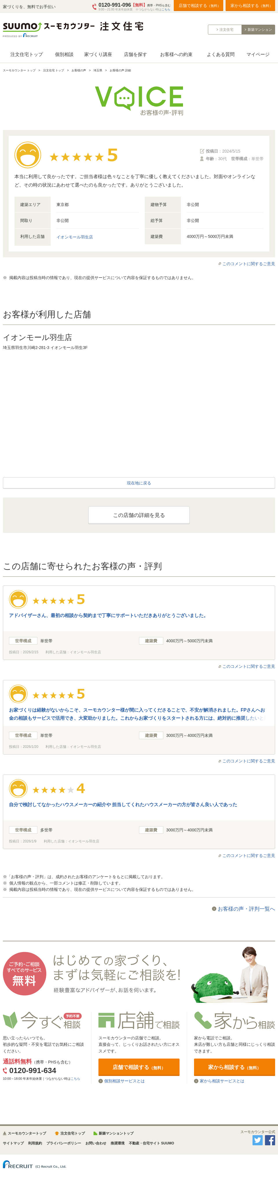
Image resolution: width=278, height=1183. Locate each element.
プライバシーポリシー (63, 1143)
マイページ (258, 54)
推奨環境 (118, 1143)
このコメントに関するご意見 (248, 264)
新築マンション (260, 30)
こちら (166, 9)
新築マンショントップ (116, 1133)
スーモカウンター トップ (19, 70)
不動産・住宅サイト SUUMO (151, 1143)
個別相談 (64, 54)
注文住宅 (226, 30)
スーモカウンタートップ (27, 1133)
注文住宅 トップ (53, 70)
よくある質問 (221, 54)
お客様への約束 (176, 54)
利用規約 (35, 1143)
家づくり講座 (98, 54)
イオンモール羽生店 (74, 237)
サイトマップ (13, 1143)
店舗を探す (135, 54)
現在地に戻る (139, 483)
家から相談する (252, 5)
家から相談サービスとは (222, 1081)
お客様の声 (79, 70)
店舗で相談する (200, 5)
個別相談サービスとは (124, 1081)
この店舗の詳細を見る (139, 515)
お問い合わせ (95, 1143)
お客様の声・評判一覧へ (246, 908)
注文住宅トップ (26, 54)
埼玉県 (98, 70)
